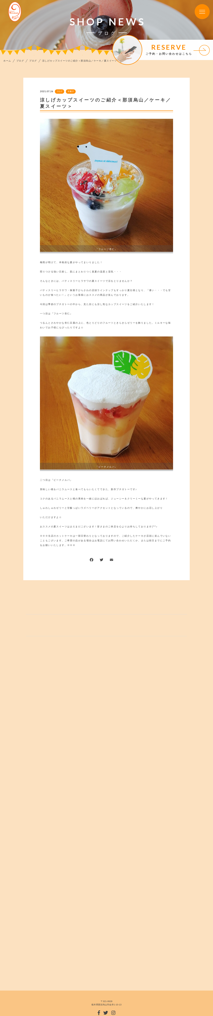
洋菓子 (70, 91)
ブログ (59, 91)
